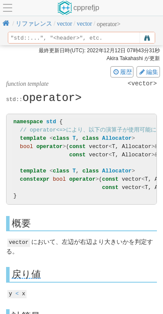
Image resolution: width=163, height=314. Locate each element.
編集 (148, 71)
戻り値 (26, 273)
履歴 (122, 71)
